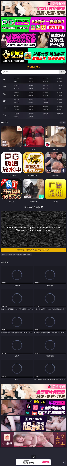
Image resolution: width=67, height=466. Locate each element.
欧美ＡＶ (45, 85)
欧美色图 (45, 99)
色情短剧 (31, 117)
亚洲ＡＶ (16, 85)
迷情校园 (16, 110)
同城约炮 (16, 114)
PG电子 (16, 78)
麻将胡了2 (16, 81)
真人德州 (31, 78)
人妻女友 (45, 107)
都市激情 (16, 107)
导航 (4, 115)
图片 (4, 101)
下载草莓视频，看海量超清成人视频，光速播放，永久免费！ (41, 250)
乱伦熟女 (45, 95)
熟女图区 (45, 102)
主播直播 (45, 88)
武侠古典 (59, 107)
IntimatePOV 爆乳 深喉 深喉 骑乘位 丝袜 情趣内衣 (16, 255)
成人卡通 (45, 92)
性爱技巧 (59, 110)
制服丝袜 (16, 95)
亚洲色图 (31, 99)
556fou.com (33, 67)
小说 (4, 108)
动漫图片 (59, 99)
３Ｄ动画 (59, 85)
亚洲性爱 (16, 92)
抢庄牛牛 (59, 81)
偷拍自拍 (31, 92)
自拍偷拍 (31, 85)
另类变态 (59, 95)
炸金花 (31, 81)
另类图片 (59, 102)
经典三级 (31, 95)
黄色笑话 (45, 110)
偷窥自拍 (16, 99)
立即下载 (45, 462)
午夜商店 (31, 114)
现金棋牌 (45, 81)
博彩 (4, 80)
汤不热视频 (60, 114)
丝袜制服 (31, 88)
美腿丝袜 (16, 102)
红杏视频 (16, 117)
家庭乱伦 (31, 107)
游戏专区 (59, 78)
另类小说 (31, 110)
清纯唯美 (31, 102)
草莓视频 (45, 114)
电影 (4, 94)
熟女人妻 (16, 88)
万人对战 (45, 78)
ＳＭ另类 (59, 88)
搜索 (62, 72)
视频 (4, 87)
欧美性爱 (59, 92)
